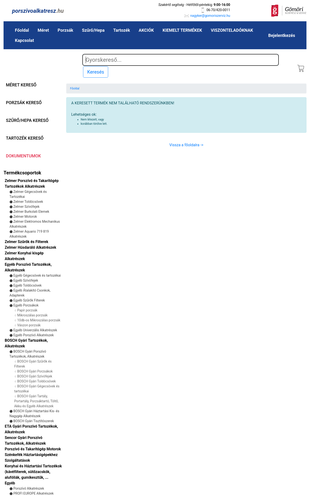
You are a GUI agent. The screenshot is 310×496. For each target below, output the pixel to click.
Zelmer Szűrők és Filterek (26, 241)
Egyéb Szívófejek (25, 280)
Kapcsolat (24, 40)
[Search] (180, 60)
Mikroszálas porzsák (32, 315)
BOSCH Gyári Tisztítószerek (33, 421)
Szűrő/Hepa (93, 30)
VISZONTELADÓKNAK (232, 30)
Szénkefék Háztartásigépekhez (31, 454)
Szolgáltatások (17, 460)
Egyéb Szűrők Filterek (29, 300)
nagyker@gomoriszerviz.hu (210, 16)
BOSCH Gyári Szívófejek (34, 376)
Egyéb (10, 483)
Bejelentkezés (281, 35)
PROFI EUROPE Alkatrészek (33, 493)
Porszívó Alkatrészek (28, 488)
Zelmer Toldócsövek (28, 202)
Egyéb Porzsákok (25, 305)
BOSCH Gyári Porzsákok (35, 371)
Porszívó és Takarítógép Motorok (33, 449)
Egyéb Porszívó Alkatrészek (33, 335)
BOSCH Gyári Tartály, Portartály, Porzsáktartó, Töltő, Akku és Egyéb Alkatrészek (36, 401)
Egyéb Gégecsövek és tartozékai (37, 275)
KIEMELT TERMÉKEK (182, 30)
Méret (43, 30)
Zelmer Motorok (25, 216)
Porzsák (65, 30)
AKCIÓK (146, 30)
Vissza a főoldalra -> (186, 145)
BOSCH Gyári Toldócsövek (36, 381)
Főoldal (22, 30)
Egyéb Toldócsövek (27, 285)
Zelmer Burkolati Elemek (31, 211)
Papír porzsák (27, 310)
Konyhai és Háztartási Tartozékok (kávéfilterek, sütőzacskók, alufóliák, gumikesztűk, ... (33, 472)
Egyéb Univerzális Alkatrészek (35, 330)
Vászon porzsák (29, 325)
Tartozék (121, 30)
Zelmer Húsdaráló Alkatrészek (30, 247)
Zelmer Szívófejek (26, 206)
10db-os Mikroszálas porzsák (38, 320)
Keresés (95, 72)
